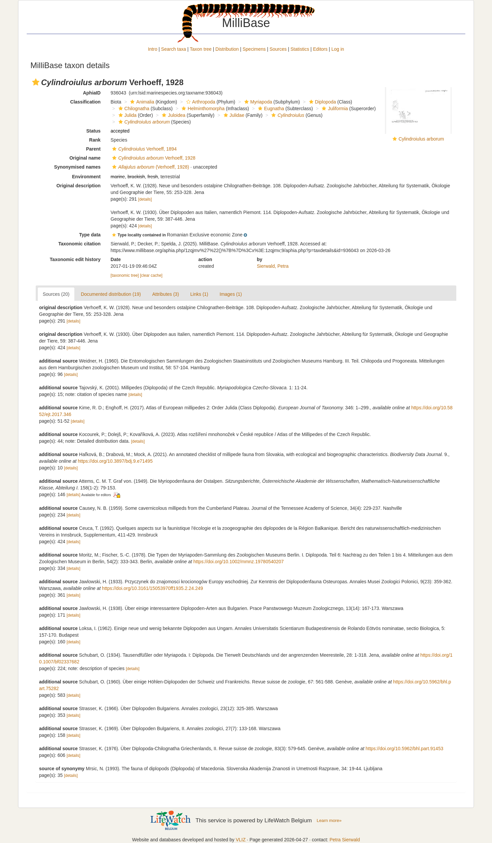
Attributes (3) (165, 294)
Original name (84, 158)
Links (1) (199, 294)
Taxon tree (201, 49)
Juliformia (334, 108)
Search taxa (173, 49)
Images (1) (231, 294)
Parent (93, 149)
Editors (320, 49)
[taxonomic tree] (124, 275)
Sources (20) (56, 294)
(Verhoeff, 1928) (149, 167)
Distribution (227, 49)
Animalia (141, 101)
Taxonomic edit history (75, 259)
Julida (127, 115)
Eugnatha (270, 108)
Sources (277, 49)
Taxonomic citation (79, 243)
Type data (89, 234)
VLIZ (241, 839)
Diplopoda (321, 101)
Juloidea (172, 115)
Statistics (299, 49)
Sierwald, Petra (273, 266)
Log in (337, 49)
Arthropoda (200, 101)
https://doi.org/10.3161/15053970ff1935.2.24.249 (152, 588)
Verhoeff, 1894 (143, 149)
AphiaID (91, 92)
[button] (35, 82)
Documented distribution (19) (111, 294)
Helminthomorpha (202, 108)
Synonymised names (77, 167)
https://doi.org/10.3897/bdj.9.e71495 (115, 461)
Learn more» (329, 820)
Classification (85, 101)
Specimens (254, 49)
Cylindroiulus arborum (421, 139)
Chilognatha (133, 108)
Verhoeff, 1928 (152, 158)
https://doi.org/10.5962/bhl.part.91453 (404, 748)
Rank (94, 140)
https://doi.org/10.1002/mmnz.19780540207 (238, 561)
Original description (78, 185)
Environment (86, 176)
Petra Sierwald (344, 839)
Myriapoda (257, 101)
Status (93, 131)
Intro (152, 49)
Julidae (233, 115)
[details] (145, 199)
